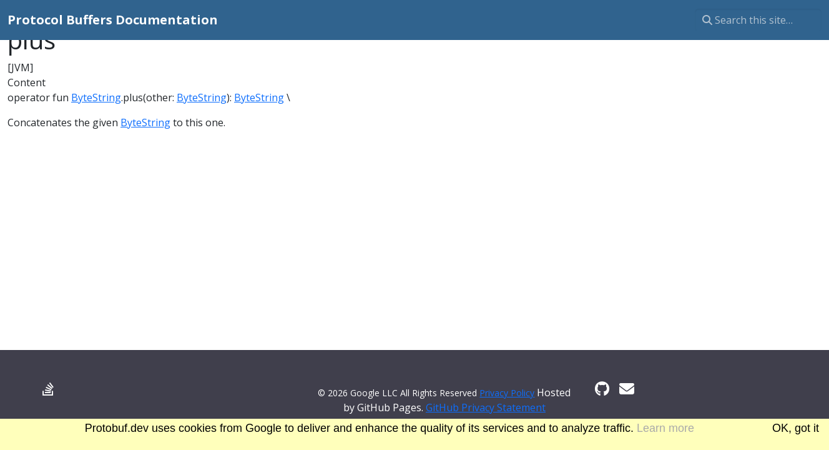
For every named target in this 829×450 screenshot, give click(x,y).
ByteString (96, 97)
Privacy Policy (506, 393)
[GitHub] (602, 388)
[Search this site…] (758, 20)
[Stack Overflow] (48, 388)
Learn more (665, 428)
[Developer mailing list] (626, 388)
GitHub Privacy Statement (486, 407)
